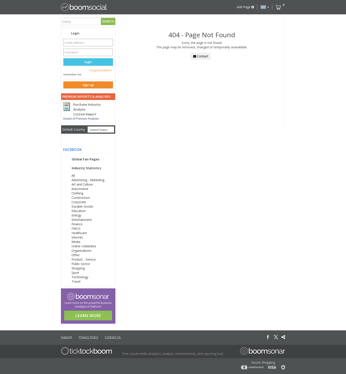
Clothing (77, 193)
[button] (264, 7)
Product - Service (83, 259)
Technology (79, 277)
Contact (200, 56)
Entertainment (81, 220)
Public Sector (80, 264)
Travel (75, 281)
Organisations (81, 250)
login (88, 62)
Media (75, 242)
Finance (77, 224)
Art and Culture (82, 184)
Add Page (245, 7)
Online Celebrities (83, 246)
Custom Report (84, 114)
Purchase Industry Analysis (87, 107)
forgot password (100, 70)
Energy (76, 215)
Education (78, 211)
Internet (77, 237)
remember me (72, 74)
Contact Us (113, 337)
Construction (80, 197)
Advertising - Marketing (87, 180)
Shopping (78, 268)
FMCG (75, 228)
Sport (75, 273)
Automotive (79, 189)
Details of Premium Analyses (81, 118)
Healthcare (79, 233)
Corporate (78, 202)
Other (75, 255)
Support (66, 337)
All (73, 175)
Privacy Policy (88, 337)
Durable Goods (82, 206)
